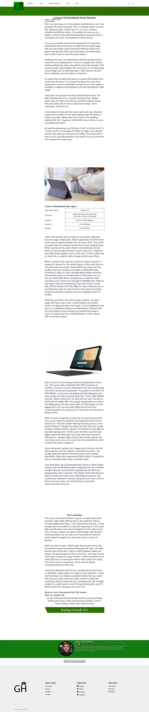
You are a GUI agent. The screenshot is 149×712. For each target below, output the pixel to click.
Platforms (32, 3)
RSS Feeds (111, 692)
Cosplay (47, 694)
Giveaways (48, 686)
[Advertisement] (74, 154)
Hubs (43, 3)
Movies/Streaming (57, 3)
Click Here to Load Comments (74, 661)
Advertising (111, 686)
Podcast (47, 689)
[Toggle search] (133, 3)
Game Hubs (50, 683)
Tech (71, 3)
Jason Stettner (51, 21)
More (81, 3)
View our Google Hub (54, 595)
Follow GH (81, 683)
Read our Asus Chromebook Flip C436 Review (65, 592)
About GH (112, 683)
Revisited (48, 692)
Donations (111, 689)
